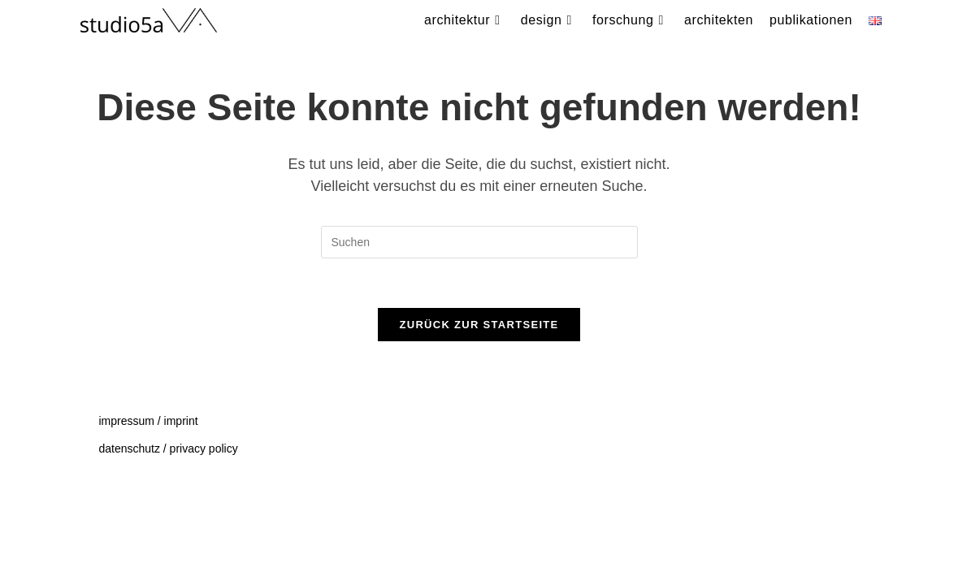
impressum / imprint (147, 518)
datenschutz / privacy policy (167, 546)
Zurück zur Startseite (478, 324)
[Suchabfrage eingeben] (479, 242)
